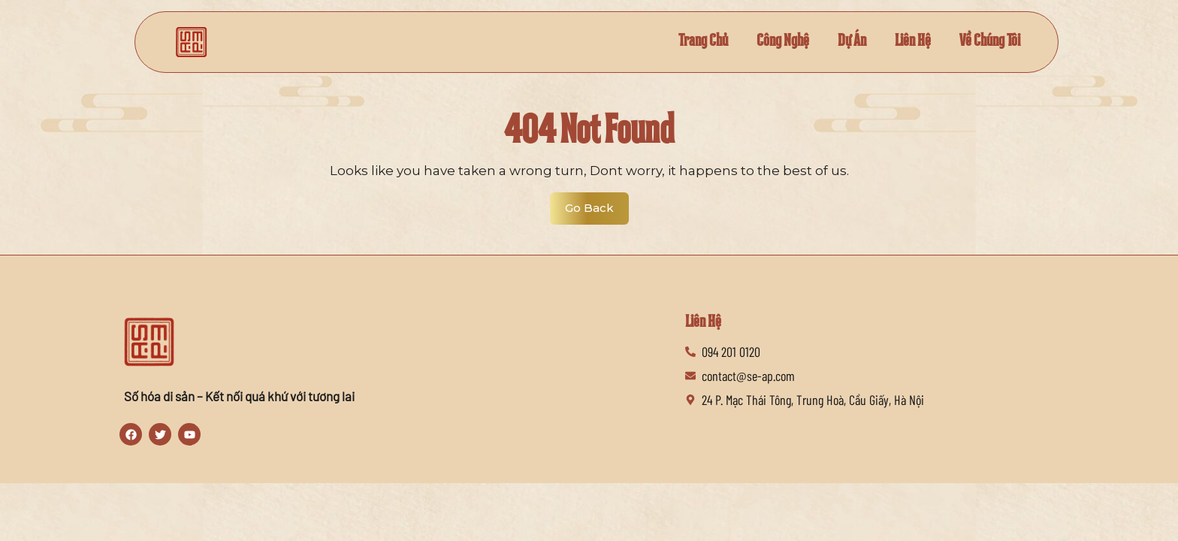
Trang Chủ (681, 41)
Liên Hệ (904, 41)
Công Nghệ (766, 41)
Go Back (597, 203)
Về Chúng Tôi (986, 41)
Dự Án (840, 41)
